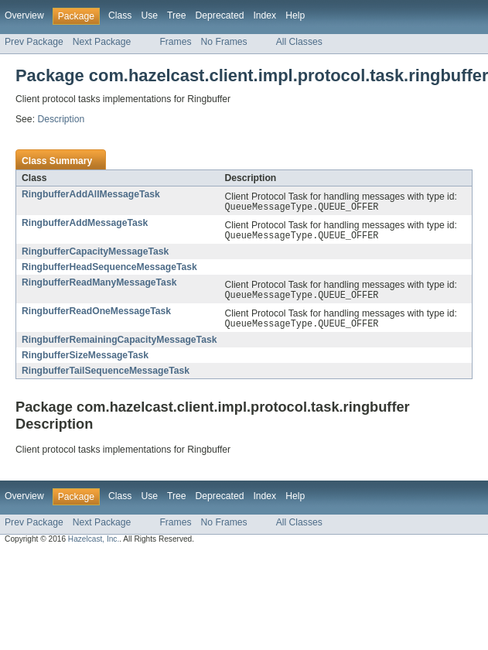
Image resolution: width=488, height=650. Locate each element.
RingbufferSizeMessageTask (85, 361)
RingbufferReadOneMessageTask (96, 315)
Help (295, 15)
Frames (175, 41)
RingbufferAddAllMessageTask (91, 194)
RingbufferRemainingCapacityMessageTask (119, 345)
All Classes (299, 41)
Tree (176, 15)
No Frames (224, 41)
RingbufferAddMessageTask (85, 224)
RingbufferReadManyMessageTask (99, 285)
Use (149, 15)
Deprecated (220, 15)
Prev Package (34, 41)
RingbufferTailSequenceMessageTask (105, 376)
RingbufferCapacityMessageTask (95, 254)
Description (60, 119)
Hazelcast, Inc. (93, 545)
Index (264, 15)
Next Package (102, 41)
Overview (24, 15)
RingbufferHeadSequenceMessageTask (109, 270)
